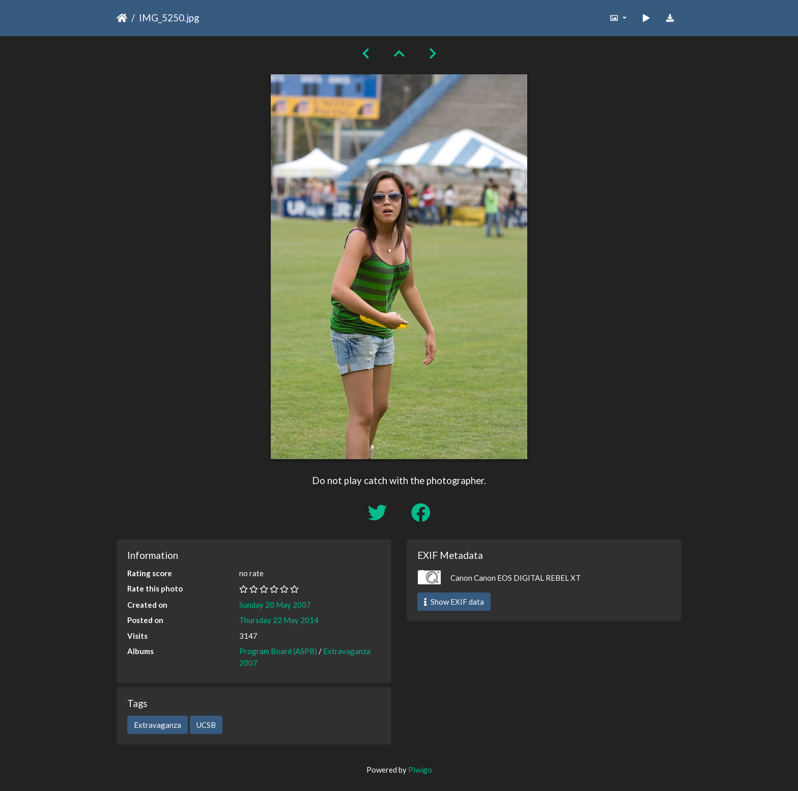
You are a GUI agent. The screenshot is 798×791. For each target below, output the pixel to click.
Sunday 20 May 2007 (275, 604)
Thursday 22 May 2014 (279, 620)
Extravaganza (157, 724)
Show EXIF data (454, 601)
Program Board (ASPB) (278, 651)
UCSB (206, 724)
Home (122, 18)
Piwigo (420, 769)
